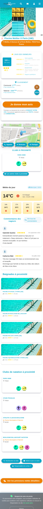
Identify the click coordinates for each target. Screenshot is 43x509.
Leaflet (39, 146)
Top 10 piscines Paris (9, 87)
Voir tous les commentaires (31, 220)
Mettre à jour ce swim (32, 461)
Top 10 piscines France (9, 92)
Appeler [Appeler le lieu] (8, 144)
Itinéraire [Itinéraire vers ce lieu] (21, 144)
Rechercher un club (10, 461)
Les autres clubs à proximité (16, 174)
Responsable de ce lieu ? (21, 466)
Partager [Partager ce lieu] (34, 144)
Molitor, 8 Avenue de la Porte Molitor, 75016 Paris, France (21, 43)
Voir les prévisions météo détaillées (21, 481)
